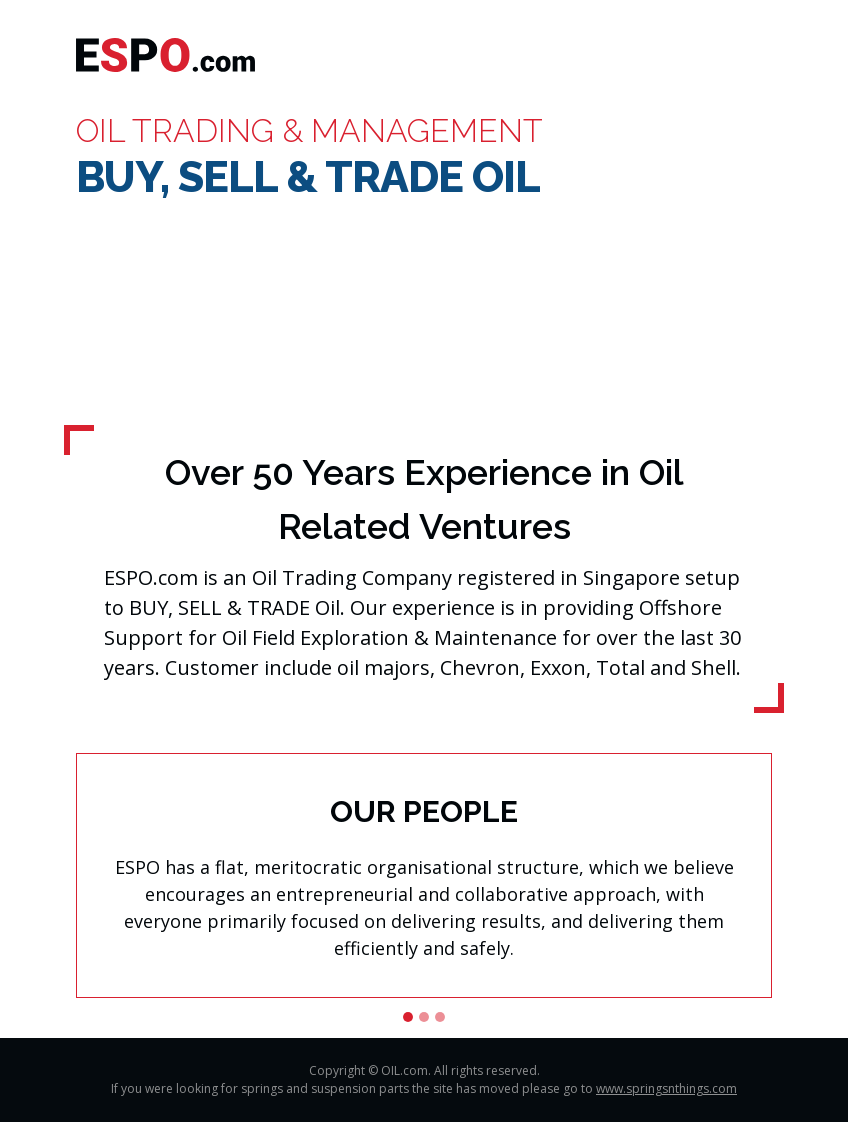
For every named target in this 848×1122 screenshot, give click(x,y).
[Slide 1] (408, 1017)
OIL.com (404, 1070)
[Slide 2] (424, 1017)
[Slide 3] (440, 1017)
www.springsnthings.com (666, 1088)
